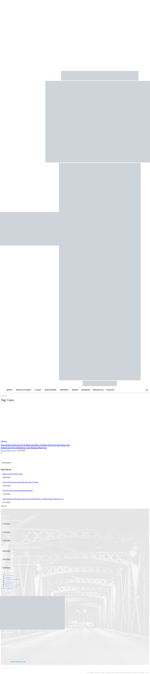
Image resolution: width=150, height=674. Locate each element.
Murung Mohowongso (8, 450)
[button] (146, 390)
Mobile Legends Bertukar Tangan (13, 474)
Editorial (4, 441)
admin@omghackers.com (18, 661)
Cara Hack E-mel (8, 537)
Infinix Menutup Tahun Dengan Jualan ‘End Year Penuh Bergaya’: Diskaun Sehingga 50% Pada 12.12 (33, 499)
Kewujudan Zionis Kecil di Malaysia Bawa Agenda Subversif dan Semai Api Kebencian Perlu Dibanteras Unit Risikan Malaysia (35, 446)
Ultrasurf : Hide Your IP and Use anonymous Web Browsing (21, 529)
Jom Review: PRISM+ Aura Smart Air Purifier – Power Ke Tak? (22, 547)
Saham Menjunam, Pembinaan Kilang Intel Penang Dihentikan (21, 564)
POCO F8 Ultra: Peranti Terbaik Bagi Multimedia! (18, 490)
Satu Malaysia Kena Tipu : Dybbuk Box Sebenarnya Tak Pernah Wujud (24, 556)
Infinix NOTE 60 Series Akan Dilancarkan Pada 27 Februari (21, 482)
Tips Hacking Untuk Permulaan (12, 520)
